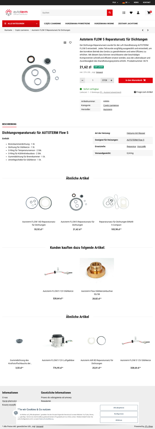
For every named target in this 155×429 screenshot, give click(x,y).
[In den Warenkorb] (136, 80)
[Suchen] (74, 13)
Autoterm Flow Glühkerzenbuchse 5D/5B (97, 292)
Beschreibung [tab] (9, 124)
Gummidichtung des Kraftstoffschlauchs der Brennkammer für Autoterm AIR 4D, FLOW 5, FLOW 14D (19, 362)
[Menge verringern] (82, 80)
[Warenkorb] (149, 12)
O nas (5, 397)
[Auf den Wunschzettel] (70, 42)
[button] (138, 12)
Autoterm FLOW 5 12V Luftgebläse (58, 360)
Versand (99, 72)
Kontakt (147, 2)
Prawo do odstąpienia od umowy (56, 397)
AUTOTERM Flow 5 (135, 140)
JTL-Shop (149, 426)
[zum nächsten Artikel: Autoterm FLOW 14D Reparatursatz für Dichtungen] (148, 30)
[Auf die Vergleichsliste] (64, 42)
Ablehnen (130, 419)
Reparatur (131, 146)
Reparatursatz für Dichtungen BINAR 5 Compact (116, 223)
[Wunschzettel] (131, 12)
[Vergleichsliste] (124, 12)
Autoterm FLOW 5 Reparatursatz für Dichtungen (77, 223)
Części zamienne (111, 105)
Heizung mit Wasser (136, 133)
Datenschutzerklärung (53, 417)
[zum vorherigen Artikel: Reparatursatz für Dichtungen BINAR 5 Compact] (142, 30)
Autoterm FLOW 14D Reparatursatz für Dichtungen (38, 223)
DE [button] (124, 2)
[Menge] (93, 80)
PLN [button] (114, 2)
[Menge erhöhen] (111, 80)
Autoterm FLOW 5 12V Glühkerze (58, 291)
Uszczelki (141, 146)
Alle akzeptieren (130, 404)
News (136, 2)
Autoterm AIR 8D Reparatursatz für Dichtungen (97, 362)
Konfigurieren (130, 412)
